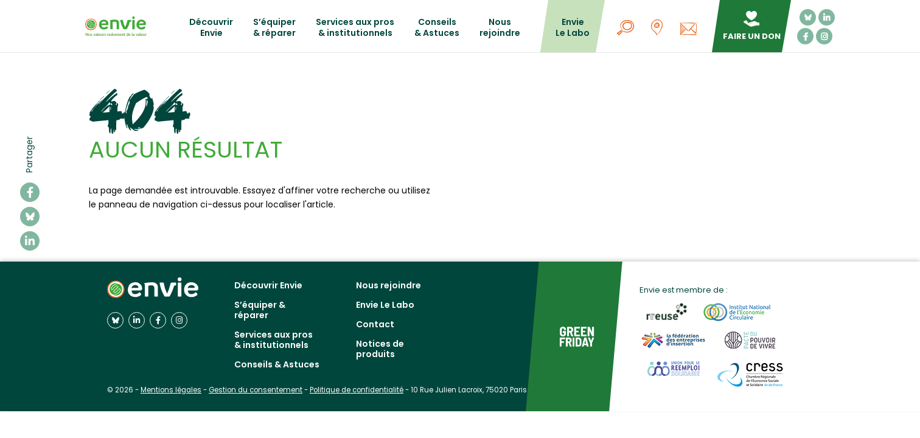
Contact (375, 324)
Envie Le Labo (573, 27)
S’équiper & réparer (274, 27)
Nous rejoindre (499, 27)
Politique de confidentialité (356, 390)
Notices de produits (380, 349)
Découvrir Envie (211, 27)
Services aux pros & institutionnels (355, 27)
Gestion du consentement (255, 390)
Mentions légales (171, 390)
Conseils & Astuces (436, 27)
